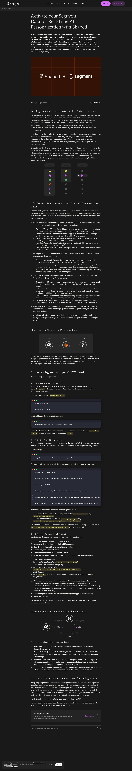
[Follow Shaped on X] (100, 728)
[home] (25, 3)
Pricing (82, 3)
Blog (75, 3)
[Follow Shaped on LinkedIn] (97, 728)
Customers (66, 3)
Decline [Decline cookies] (51, 765)
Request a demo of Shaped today (44, 703)
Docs (58, 3)
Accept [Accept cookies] (59, 765)
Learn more (14, 767)
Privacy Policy (8, 765)
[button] (50, 3)
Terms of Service (38, 763)
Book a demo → (90, 716)
